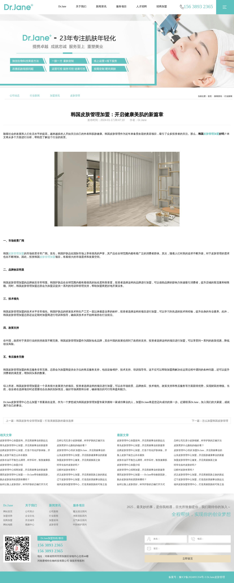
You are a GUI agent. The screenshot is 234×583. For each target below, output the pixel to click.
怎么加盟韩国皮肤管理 (215, 420)
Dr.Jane (62, 6)
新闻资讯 (101, 6)
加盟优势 (7, 516)
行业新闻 (35, 95)
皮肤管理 (75, 95)
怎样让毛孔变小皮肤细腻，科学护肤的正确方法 (81, 440)
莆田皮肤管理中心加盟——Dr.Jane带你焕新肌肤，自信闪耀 (25, 475)
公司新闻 (53, 511)
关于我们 (81, 6)
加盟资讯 (55, 95)
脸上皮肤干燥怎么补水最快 (13, 455)
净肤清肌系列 (80, 516)
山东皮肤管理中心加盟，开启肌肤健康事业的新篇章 (82, 455)
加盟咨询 (53, 520)
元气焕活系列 (80, 520)
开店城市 (29, 520)
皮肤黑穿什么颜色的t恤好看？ (72, 445)
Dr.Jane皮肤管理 (216, 577)
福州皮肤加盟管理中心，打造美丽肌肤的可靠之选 (82, 484)
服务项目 (121, 6)
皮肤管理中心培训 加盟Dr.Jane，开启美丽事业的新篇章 (81, 450)
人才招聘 (141, 6)
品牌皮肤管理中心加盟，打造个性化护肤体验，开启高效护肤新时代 (25, 450)
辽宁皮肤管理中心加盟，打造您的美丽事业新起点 (82, 479)
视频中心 (29, 524)
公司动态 (15, 95)
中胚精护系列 (80, 524)
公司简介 (29, 511)
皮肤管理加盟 (211, 133)
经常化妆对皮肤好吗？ (68, 465)
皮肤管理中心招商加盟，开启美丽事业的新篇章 (24, 470)
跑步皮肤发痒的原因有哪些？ (15, 479)
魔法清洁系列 (80, 511)
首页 (210, 96)
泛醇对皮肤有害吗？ (67, 470)
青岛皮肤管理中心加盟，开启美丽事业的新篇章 (24, 445)
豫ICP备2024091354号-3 (192, 577)
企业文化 (29, 516)
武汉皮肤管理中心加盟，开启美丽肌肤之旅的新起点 (82, 475)
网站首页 (7, 511)
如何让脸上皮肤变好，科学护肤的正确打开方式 (24, 484)
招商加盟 (161, 6)
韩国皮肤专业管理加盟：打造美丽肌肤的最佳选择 (44, 420)
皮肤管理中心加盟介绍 (11, 465)
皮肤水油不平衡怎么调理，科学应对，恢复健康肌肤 (25, 460)
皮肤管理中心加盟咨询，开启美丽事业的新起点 (24, 440)
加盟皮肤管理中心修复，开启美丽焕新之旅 (78, 460)
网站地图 (7, 524)
